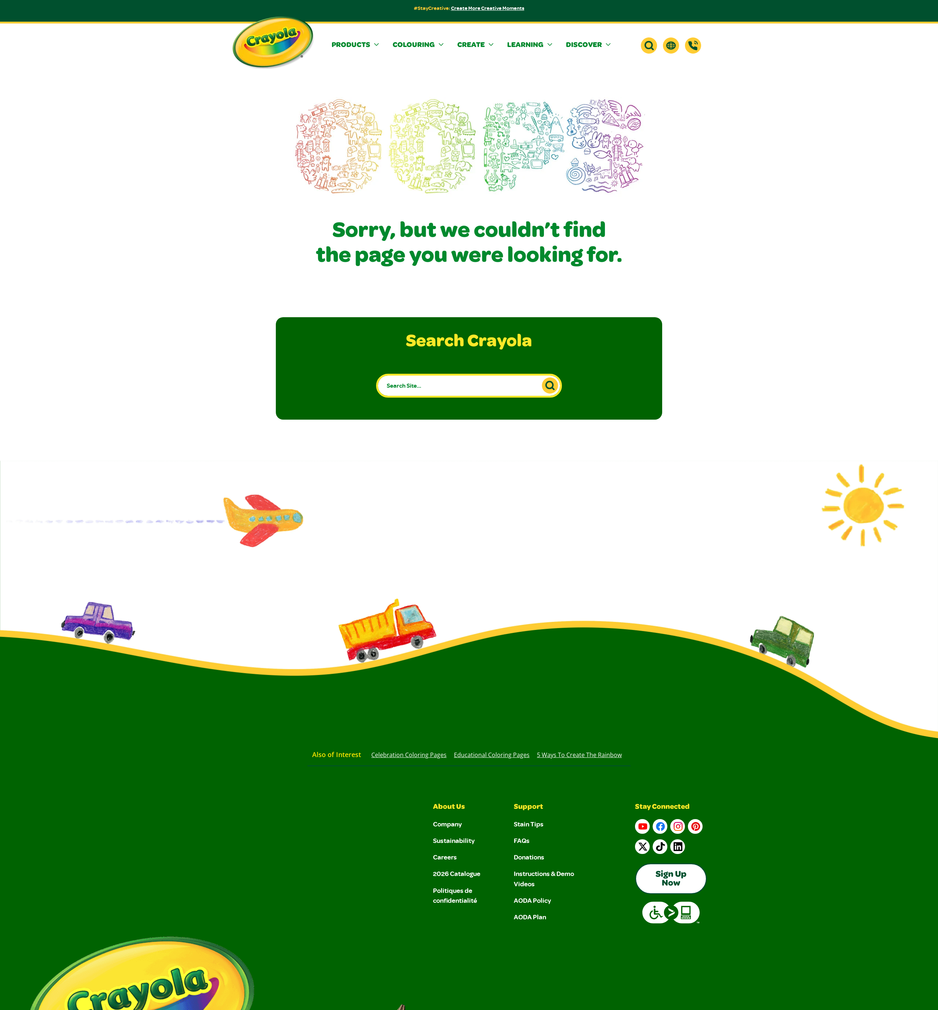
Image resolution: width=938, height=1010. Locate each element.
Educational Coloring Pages (492, 755)
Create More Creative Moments (487, 7)
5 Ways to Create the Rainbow (579, 755)
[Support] (693, 45)
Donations (529, 856)
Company (447, 823)
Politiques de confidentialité (455, 895)
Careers (445, 856)
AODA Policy (532, 900)
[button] (356, 45)
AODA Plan (530, 916)
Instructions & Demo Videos (544, 878)
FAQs (522, 840)
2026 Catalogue (456, 873)
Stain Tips (529, 823)
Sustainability (454, 840)
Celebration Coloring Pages (409, 755)
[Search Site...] (469, 386)
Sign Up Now (671, 879)
